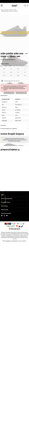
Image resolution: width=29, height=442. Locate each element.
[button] (2, 5)
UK (10, 66)
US (5, 66)
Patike (16, 101)
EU (1, 66)
